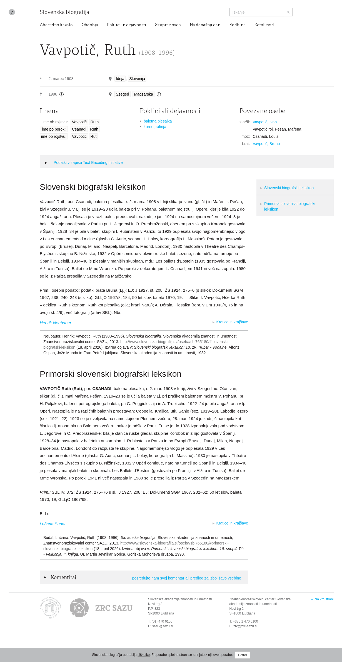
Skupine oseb (168, 25)
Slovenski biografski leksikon (289, 188)
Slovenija (137, 78)
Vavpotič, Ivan (265, 122)
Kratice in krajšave (232, 322)
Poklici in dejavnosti (126, 25)
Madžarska (143, 94)
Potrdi (242, 655)
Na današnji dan (205, 25)
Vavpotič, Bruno (266, 143)
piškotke (144, 655)
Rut (94, 136)
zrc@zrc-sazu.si (245, 626)
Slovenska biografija (64, 13)
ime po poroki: (54, 129)
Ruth (95, 122)
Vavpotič (79, 122)
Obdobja (90, 25)
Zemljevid (264, 25)
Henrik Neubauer (55, 322)
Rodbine (237, 25)
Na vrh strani (323, 599)
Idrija (120, 78)
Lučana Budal (52, 523)
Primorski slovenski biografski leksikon (289, 206)
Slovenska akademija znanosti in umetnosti (180, 599)
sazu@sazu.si (162, 626)
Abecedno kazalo (56, 25)
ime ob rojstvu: (53, 136)
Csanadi (79, 129)
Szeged (122, 94)
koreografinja (155, 126)
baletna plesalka (158, 121)
